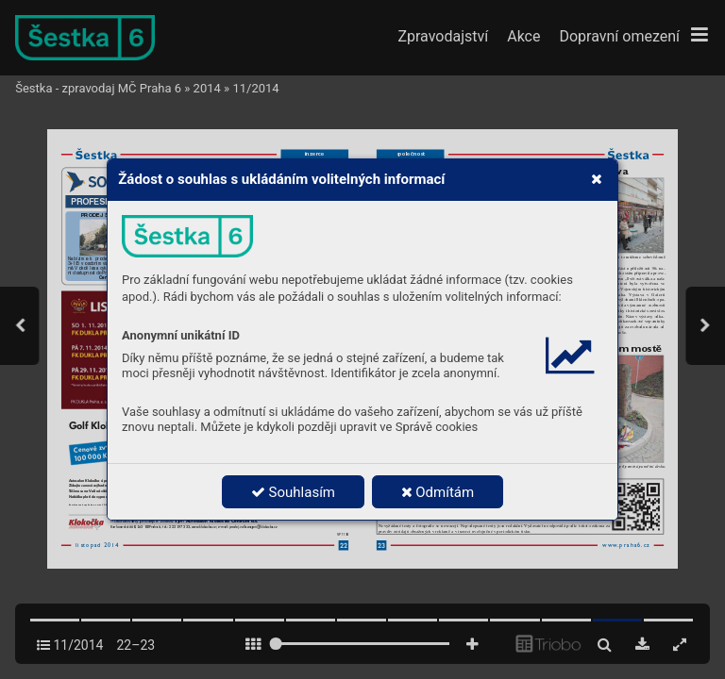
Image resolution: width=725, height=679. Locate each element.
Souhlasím (293, 492)
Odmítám (438, 492)
